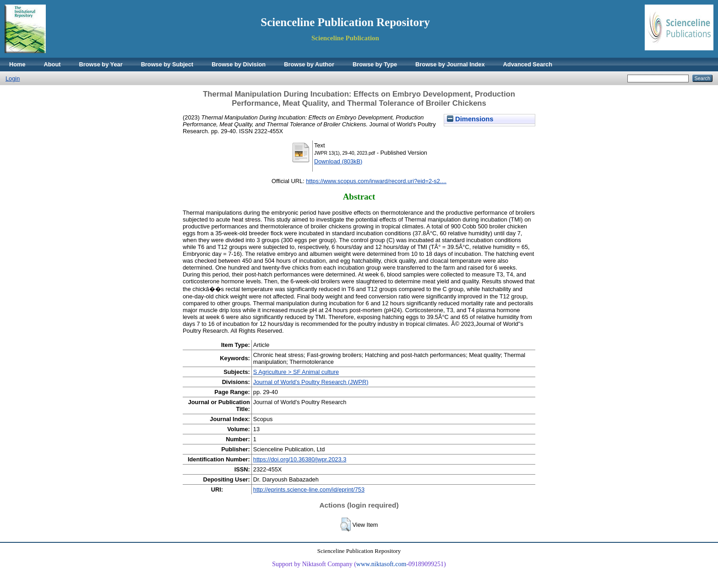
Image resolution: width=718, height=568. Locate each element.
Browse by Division (239, 64)
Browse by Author (309, 64)
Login (12, 78)
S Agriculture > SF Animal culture (296, 371)
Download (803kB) (338, 161)
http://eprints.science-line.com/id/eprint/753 (308, 489)
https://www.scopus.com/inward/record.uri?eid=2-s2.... (376, 181)
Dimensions (470, 119)
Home (17, 64)
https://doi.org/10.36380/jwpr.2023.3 (299, 459)
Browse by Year (101, 64)
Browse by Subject (167, 64)
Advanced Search (527, 64)
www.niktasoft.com (381, 564)
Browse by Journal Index (449, 64)
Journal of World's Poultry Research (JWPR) (311, 382)
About (52, 64)
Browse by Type (375, 64)
